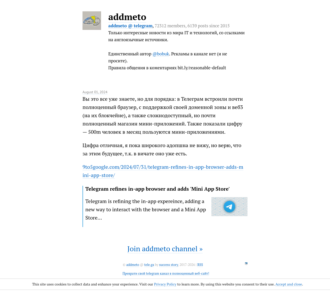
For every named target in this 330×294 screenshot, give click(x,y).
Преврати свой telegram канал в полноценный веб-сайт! (165, 273)
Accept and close (288, 284)
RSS (200, 265)
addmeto (127, 17)
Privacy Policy (165, 284)
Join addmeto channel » (165, 248)
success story (168, 265)
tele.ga (149, 265)
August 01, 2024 (95, 92)
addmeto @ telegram (130, 26)
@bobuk (160, 54)
